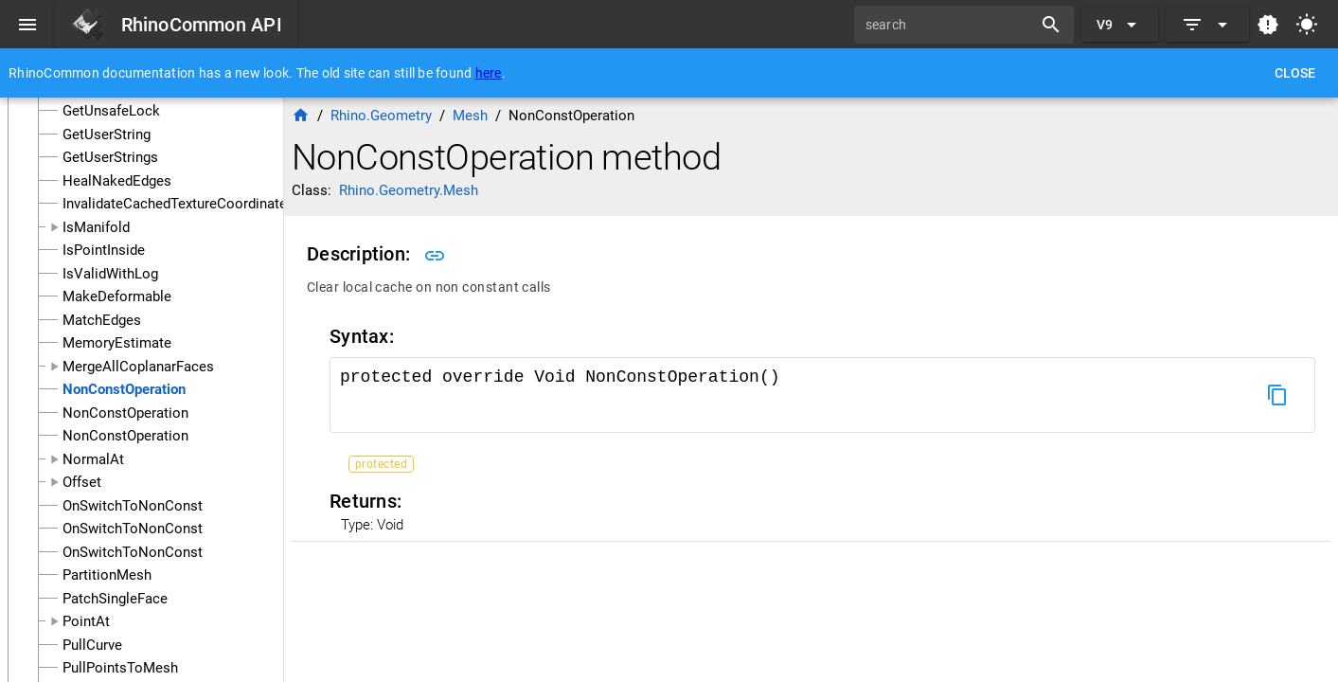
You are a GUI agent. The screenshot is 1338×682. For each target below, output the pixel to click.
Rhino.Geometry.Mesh (408, 190)
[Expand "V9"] (1119, 25)
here (488, 73)
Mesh (470, 115)
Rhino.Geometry (381, 115)
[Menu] (27, 25)
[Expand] (1207, 25)
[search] (949, 25)
